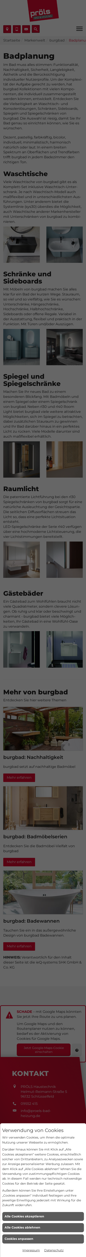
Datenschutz (54, 1250)
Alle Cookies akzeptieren (24, 1216)
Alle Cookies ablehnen (22, 1227)
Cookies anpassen (19, 1239)
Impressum (31, 1250)
